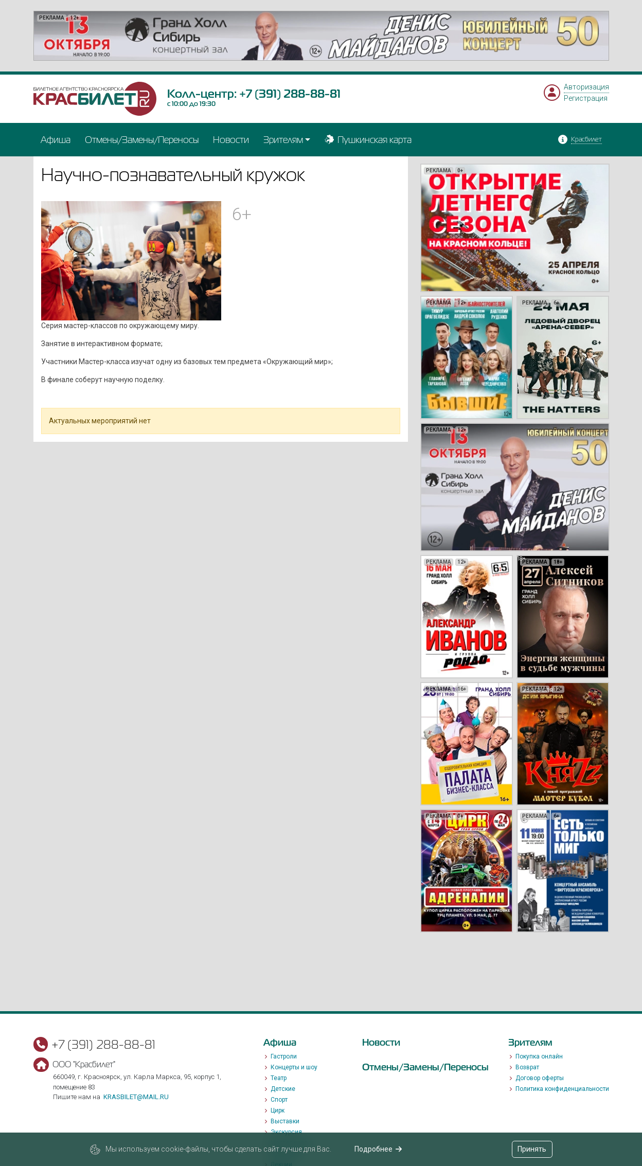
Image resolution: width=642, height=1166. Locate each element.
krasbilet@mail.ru (136, 1097)
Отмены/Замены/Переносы (142, 140)
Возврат (527, 1067)
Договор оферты (539, 1078)
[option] (321, 36)
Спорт (279, 1099)
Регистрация (586, 98)
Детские (283, 1088)
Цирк (277, 1110)
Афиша (55, 140)
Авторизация (586, 87)
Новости (231, 140)
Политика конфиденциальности (562, 1088)
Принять (532, 1149)
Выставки (285, 1121)
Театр (279, 1078)
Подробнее (378, 1149)
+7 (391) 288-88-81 (290, 93)
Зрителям (283, 140)
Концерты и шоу (294, 1067)
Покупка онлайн (539, 1056)
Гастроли (284, 1056)
